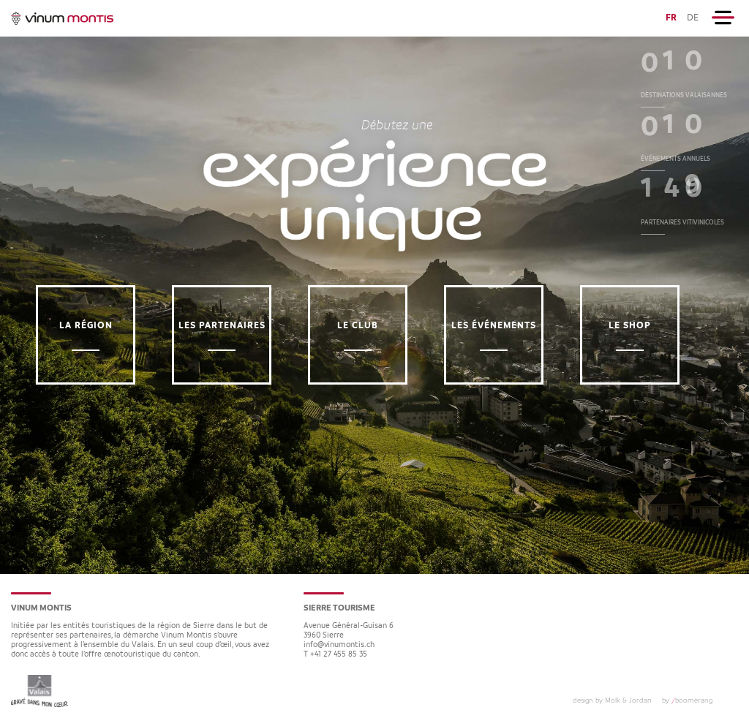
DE (693, 18)
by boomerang (687, 700)
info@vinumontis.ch (339, 645)
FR (671, 18)
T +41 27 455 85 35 (335, 655)
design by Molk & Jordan (612, 700)
